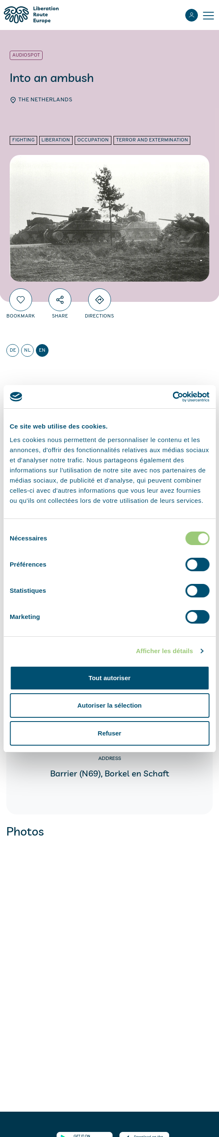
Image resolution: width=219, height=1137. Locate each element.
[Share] (60, 299)
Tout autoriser (110, 677)
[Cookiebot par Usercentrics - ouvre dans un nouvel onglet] (172, 396)
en (42, 350)
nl (27, 350)
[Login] (191, 15)
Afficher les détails (164, 650)
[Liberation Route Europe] (31, 15)
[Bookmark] (20, 299)
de (13, 350)
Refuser (110, 733)
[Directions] (99, 299)
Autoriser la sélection (109, 705)
